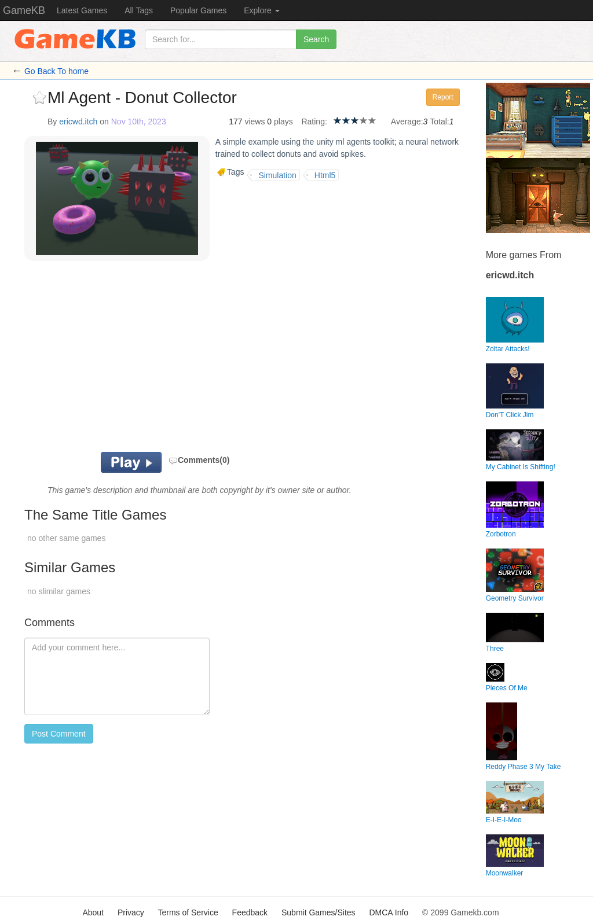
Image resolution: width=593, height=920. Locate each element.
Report (443, 97)
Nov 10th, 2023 (138, 121)
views (254, 121)
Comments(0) (199, 460)
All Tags (139, 10)
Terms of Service (188, 912)
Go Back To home (56, 71)
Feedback (250, 912)
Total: (439, 121)
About (93, 912)
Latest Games (82, 10)
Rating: (314, 121)
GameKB (24, 10)
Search (316, 39)
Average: (407, 121)
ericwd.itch (78, 121)
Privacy (131, 912)
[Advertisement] (160, 359)
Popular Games (198, 10)
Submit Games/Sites (318, 912)
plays (283, 121)
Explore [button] (261, 10)
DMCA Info (388, 912)
